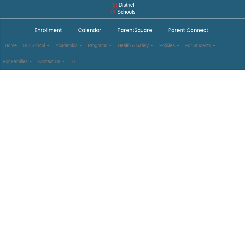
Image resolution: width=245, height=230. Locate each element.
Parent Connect (188, 30)
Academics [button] (85, 45)
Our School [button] (49, 45)
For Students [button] (30, 61)
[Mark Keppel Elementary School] (122, 23)
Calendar (89, 30)
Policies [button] (196, 45)
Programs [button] (120, 45)
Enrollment (48, 30)
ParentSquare (134, 30)
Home (20, 45)
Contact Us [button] (106, 61)
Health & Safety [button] (159, 45)
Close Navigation (161, 63)
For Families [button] (68, 61)
